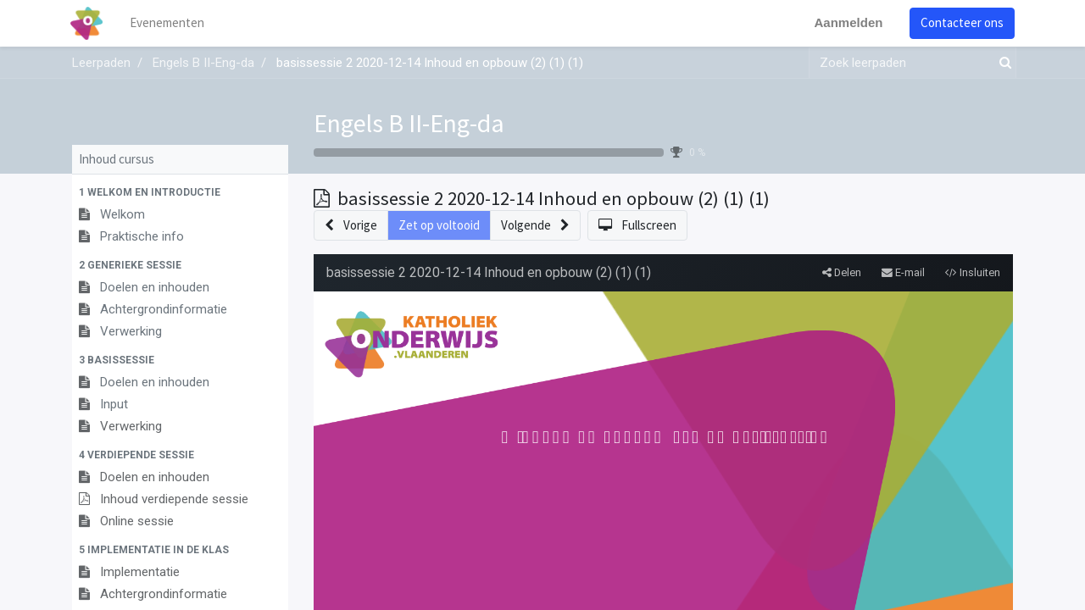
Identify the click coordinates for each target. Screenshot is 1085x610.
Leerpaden (101, 62)
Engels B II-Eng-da (409, 123)
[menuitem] (169, 23)
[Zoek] (1001, 63)
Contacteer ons (960, 22)
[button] (180, 192)
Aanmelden (846, 22)
